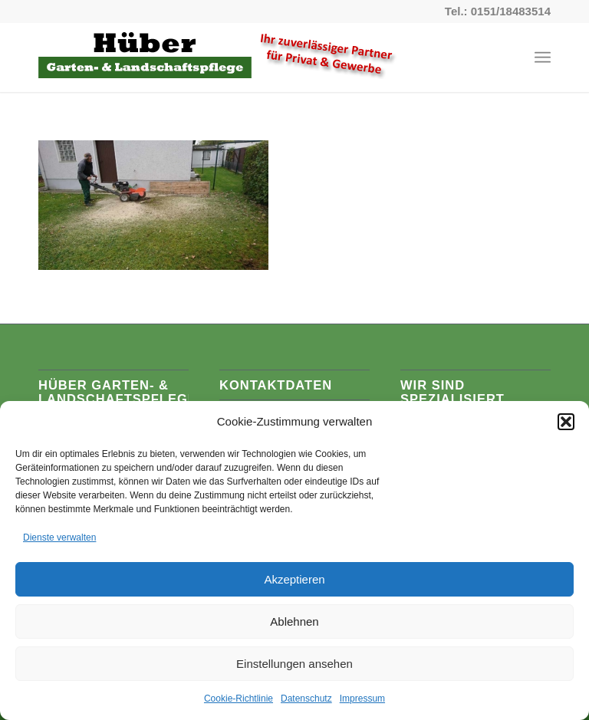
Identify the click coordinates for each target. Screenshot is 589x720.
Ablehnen (294, 621)
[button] (566, 421)
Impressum (362, 698)
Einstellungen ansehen (294, 663)
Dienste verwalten (59, 537)
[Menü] (543, 57)
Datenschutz (306, 698)
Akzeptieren (294, 579)
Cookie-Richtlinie (238, 698)
